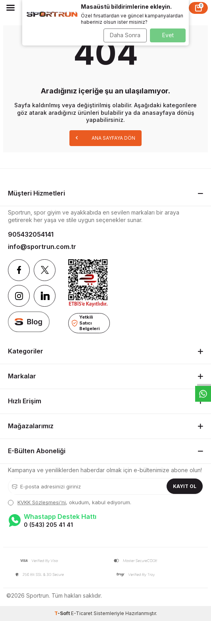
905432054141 (31, 234)
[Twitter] (45, 270)
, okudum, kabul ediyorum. (69, 502)
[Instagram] (19, 296)
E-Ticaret (81, 613)
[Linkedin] (45, 296)
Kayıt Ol (184, 486)
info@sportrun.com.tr (42, 247)
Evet (168, 35)
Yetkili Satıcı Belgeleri (86, 322)
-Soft (62, 613)
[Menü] (10, 7)
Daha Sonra (125, 35)
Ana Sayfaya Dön (105, 137)
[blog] (29, 322)
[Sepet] (198, 8)
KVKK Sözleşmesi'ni (41, 502)
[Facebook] (19, 270)
